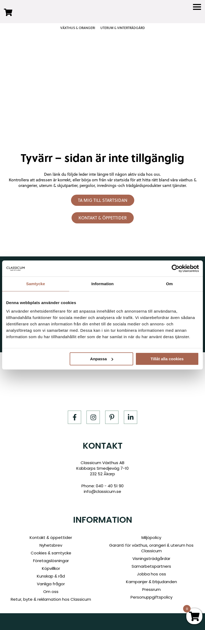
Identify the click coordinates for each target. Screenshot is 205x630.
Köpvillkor (51, 568)
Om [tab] (169, 283)
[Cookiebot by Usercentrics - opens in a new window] (175, 268)
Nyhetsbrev (51, 545)
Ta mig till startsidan (102, 200)
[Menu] (197, 7)
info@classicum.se (102, 491)
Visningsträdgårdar (151, 558)
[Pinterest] (112, 417)
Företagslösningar (51, 560)
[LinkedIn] (130, 417)
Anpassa (101, 359)
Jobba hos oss (151, 574)
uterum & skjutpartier (58, 185)
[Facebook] (74, 417)
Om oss (50, 591)
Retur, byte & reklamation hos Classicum (51, 599)
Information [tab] (102, 283)
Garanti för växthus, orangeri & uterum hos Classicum (151, 548)
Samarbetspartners (151, 566)
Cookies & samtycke (51, 553)
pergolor (87, 185)
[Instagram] (93, 417)
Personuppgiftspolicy (151, 597)
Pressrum (151, 589)
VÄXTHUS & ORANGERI (77, 28)
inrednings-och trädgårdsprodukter (129, 185)
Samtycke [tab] (35, 283)
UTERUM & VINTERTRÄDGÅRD (122, 28)
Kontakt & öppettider (102, 218)
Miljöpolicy (151, 537)
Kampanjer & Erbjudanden (151, 581)
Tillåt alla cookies (167, 359)
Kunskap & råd (51, 576)
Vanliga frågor (51, 584)
